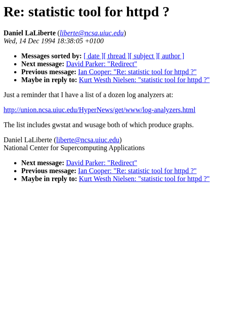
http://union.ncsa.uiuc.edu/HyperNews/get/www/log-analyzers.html (100, 110)
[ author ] (171, 56)
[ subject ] (144, 56)
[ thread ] (117, 56)
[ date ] (94, 56)
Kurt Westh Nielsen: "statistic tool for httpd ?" (144, 79)
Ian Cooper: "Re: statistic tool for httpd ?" (137, 72)
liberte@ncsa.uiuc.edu (87, 140)
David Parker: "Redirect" (101, 64)
